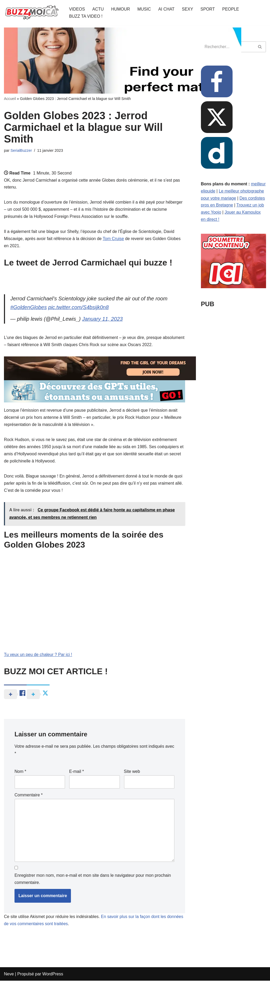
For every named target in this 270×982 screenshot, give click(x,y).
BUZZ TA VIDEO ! (86, 16)
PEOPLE (231, 9)
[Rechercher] (260, 46)
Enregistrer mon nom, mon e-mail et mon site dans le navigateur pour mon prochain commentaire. (93, 880)
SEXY (188, 9)
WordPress (52, 975)
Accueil (10, 99)
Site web (132, 772)
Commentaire (29, 795)
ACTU (98, 9)
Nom (20, 772)
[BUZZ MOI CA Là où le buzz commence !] (32, 13)
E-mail (76, 772)
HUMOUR (120, 9)
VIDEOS (77, 9)
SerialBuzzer (21, 150)
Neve (9, 975)
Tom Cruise (114, 239)
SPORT (208, 9)
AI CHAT (167, 9)
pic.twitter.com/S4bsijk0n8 (79, 308)
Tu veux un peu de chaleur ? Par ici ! (38, 656)
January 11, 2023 (103, 320)
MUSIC (144, 9)
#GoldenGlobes (28, 308)
